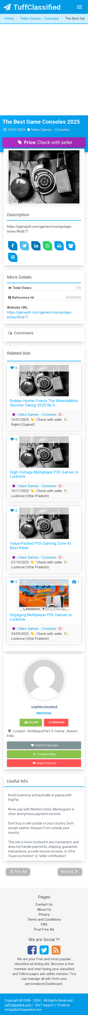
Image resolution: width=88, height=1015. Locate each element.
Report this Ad (45, 763)
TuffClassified (32, 7)
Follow (31, 722)
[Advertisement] (43, 69)
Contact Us (44, 904)
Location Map (44, 754)
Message (56, 722)
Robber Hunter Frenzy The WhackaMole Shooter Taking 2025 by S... (44, 402)
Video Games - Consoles (37, 414)
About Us (44, 909)
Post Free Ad (44, 929)
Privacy (44, 914)
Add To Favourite (44, 745)
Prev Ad (18, 872)
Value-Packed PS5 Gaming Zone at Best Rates (40, 545)
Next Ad (69, 872)
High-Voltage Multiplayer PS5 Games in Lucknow (44, 474)
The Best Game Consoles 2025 (41, 122)
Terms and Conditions (44, 919)
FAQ (44, 924)
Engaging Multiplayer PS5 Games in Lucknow (41, 616)
